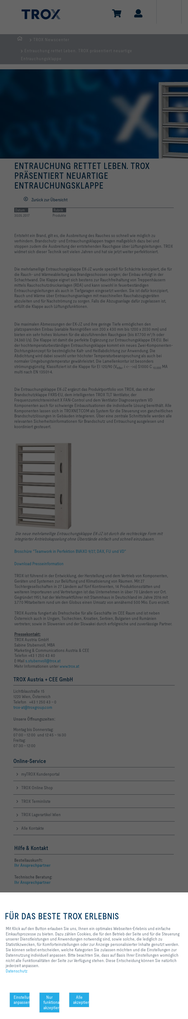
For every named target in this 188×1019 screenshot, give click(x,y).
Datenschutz (17, 970)
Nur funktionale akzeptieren (51, 1002)
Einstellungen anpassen (22, 1000)
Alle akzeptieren (81, 1000)
